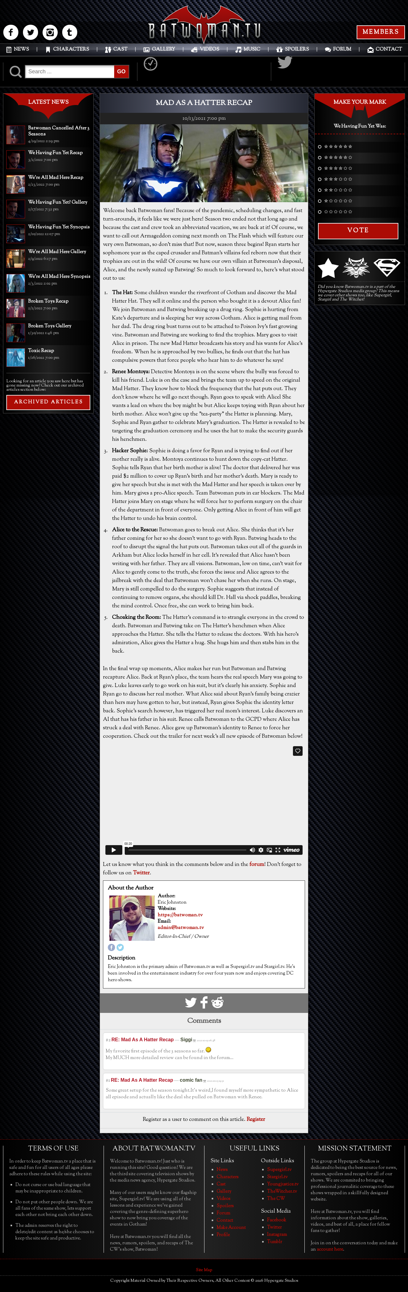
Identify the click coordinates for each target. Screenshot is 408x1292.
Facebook (276, 1220)
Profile (223, 1235)
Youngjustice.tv (282, 1184)
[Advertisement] (48, 457)
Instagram (277, 1235)
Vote (358, 231)
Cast (221, 1184)
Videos (223, 1199)
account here (330, 1249)
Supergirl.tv (279, 1170)
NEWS (21, 49)
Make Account (231, 1228)
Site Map (204, 1270)
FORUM (342, 49)
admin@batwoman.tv (181, 927)
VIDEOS (209, 49)
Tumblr (274, 1242)
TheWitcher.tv (282, 1192)
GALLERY (163, 49)
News (222, 1170)
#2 (108, 1040)
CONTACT (389, 49)
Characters (228, 1177)
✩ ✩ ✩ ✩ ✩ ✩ (338, 212)
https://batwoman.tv (180, 915)
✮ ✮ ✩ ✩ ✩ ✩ (338, 190)
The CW (276, 1199)
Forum (223, 1213)
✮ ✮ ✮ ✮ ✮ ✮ (338, 147)
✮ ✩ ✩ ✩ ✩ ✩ (338, 201)
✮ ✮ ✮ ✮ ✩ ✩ (338, 169)
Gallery (224, 1192)
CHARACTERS (71, 49)
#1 (108, 1080)
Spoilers (225, 1206)
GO (121, 71)
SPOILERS (297, 49)
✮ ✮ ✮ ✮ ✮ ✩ (338, 158)
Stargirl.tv (277, 1177)
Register (256, 1120)
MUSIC (252, 49)
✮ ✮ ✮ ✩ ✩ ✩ (338, 179)
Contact (225, 1220)
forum (256, 865)
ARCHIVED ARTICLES (48, 402)
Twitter (141, 873)
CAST (120, 49)
